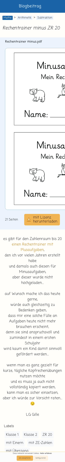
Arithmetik (24, 18)
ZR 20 (47, 434)
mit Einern (14, 442)
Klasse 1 (12, 434)
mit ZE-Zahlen (40, 442)
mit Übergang (17, 451)
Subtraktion (44, 18)
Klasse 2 (30, 434)
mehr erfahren (46, 453)
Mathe (8, 18)
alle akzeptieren (25, 458)
